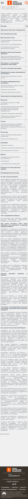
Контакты (22, 489)
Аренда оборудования (9, 489)
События (15, 487)
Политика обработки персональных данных (14, 472)
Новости (23, 487)
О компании (5, 487)
